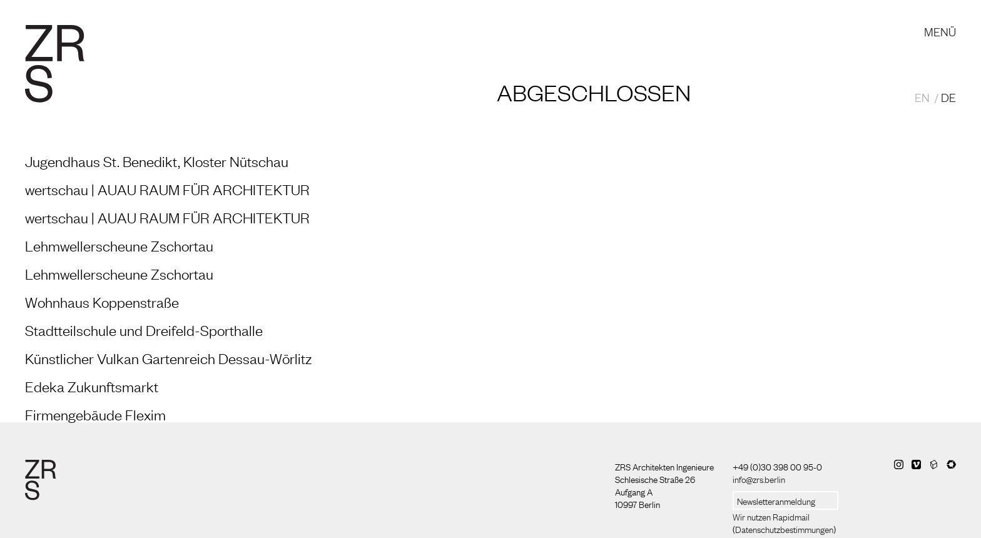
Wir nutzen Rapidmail (771, 516)
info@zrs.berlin (759, 478)
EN (922, 96)
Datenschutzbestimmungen (784, 528)
